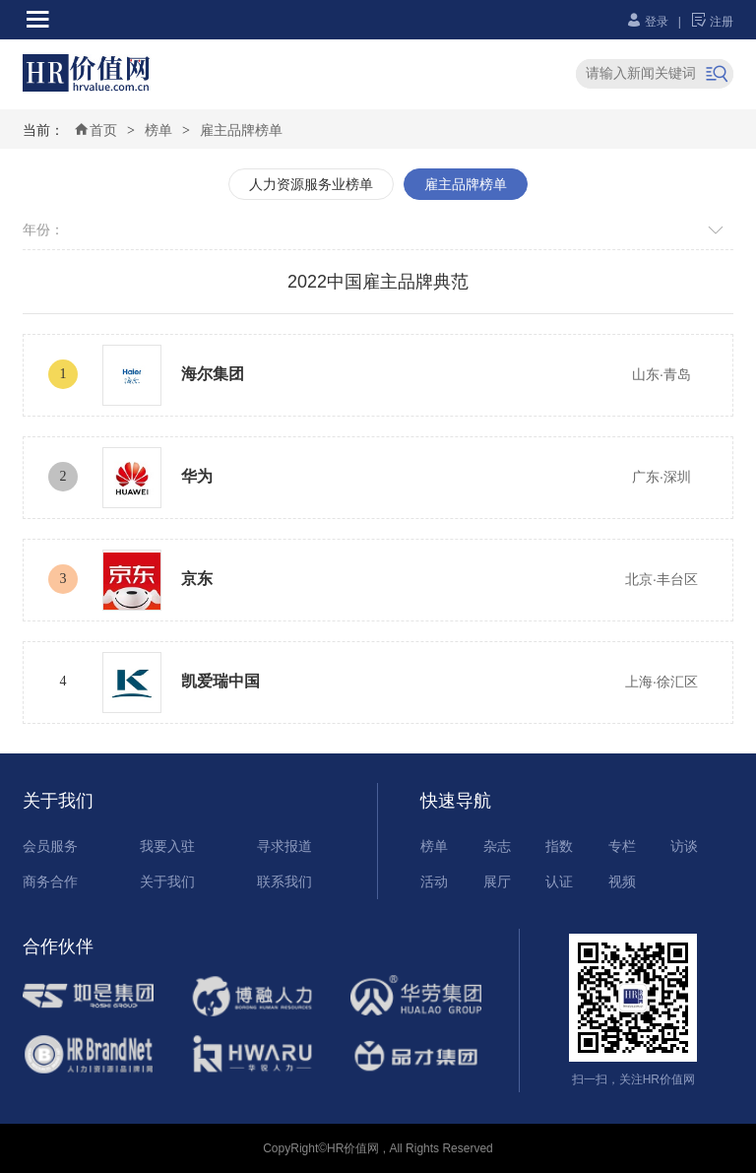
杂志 (497, 846)
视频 (622, 881)
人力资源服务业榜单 (311, 184)
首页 (95, 130)
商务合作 (50, 881)
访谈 (684, 846)
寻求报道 (284, 846)
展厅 (497, 881)
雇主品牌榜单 (241, 130)
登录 (647, 22)
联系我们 (284, 881)
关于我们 (167, 881)
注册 (712, 22)
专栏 (622, 846)
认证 (559, 881)
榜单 (158, 130)
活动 (434, 881)
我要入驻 (167, 846)
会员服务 (50, 846)
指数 (559, 846)
